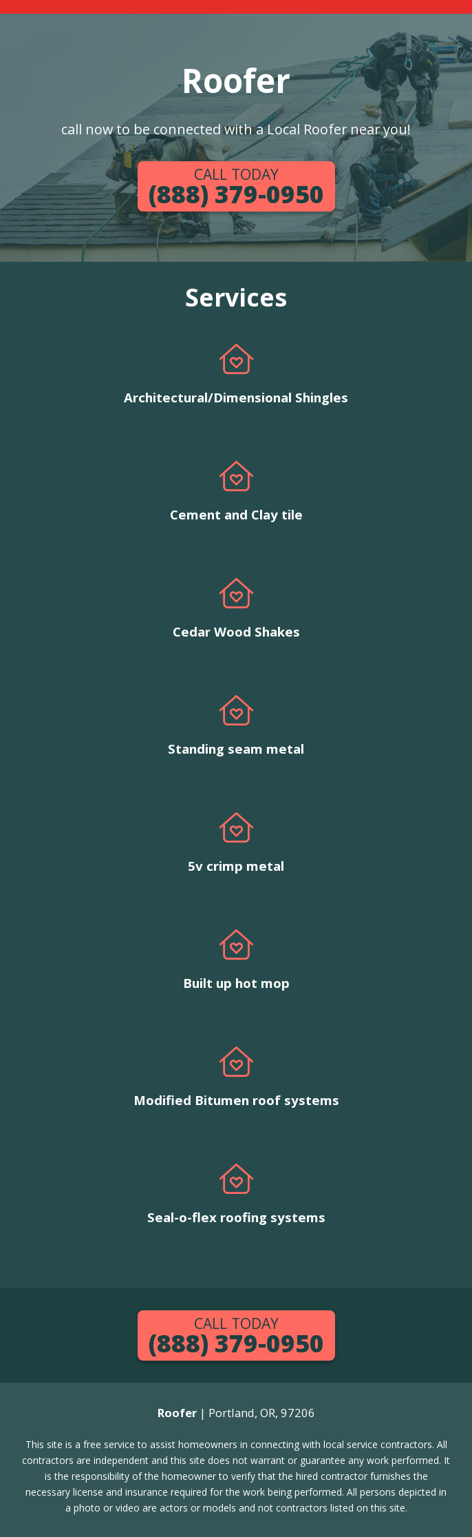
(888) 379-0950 (236, 186)
